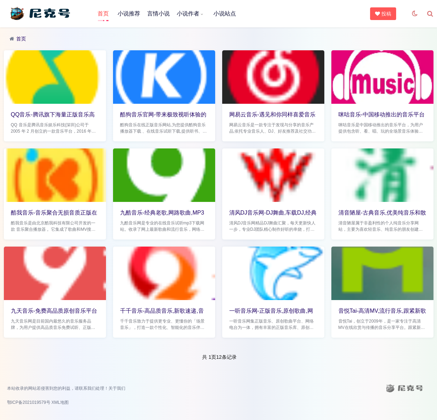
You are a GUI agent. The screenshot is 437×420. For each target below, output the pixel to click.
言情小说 (158, 14)
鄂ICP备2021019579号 (28, 402)
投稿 (383, 14)
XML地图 (60, 402)
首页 (103, 14)
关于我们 (116, 388)
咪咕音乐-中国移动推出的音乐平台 (381, 114)
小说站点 (224, 14)
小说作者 (188, 14)
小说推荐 (129, 14)
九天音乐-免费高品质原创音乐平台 (54, 311)
